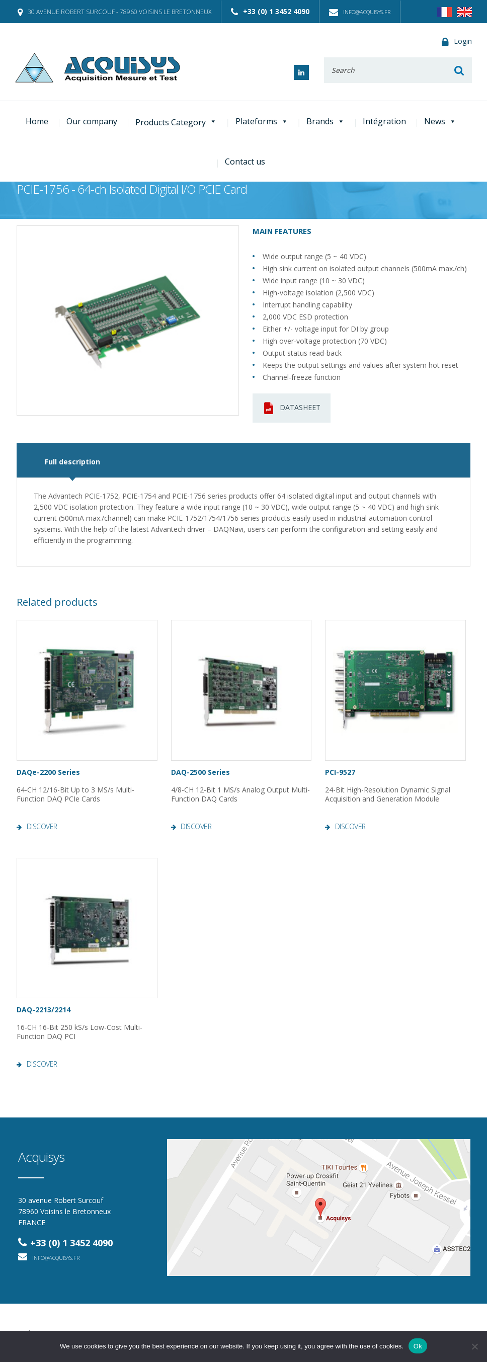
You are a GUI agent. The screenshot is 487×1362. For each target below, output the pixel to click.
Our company (91, 121)
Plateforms (261, 121)
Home (37, 121)
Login (457, 41)
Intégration (384, 121)
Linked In (301, 72)
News (440, 121)
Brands (325, 121)
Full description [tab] (72, 461)
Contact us (245, 161)
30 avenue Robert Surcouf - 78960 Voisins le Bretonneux (114, 12)
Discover (42, 826)
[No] (474, 1346)
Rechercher (459, 70)
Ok (418, 1346)
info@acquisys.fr (359, 12)
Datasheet (291, 408)
